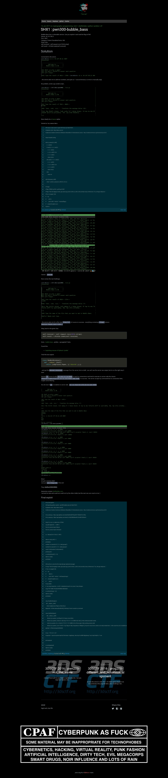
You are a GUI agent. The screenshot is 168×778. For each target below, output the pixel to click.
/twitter (67, 21)
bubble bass (49, 342)
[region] (84, 167)
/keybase (55, 21)
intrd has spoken (84, 8)
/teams (49, 21)
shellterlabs (83, 26)
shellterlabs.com (58, 491)
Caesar (54, 119)
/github (61, 21)
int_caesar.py (46, 210)
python (90, 26)
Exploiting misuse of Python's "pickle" (56, 350)
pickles (96, 26)
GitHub (64, 210)
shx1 (75, 26)
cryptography (57, 26)
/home (44, 21)
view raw (123, 210)
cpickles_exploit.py (48, 653)
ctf (101, 26)
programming (68, 26)
